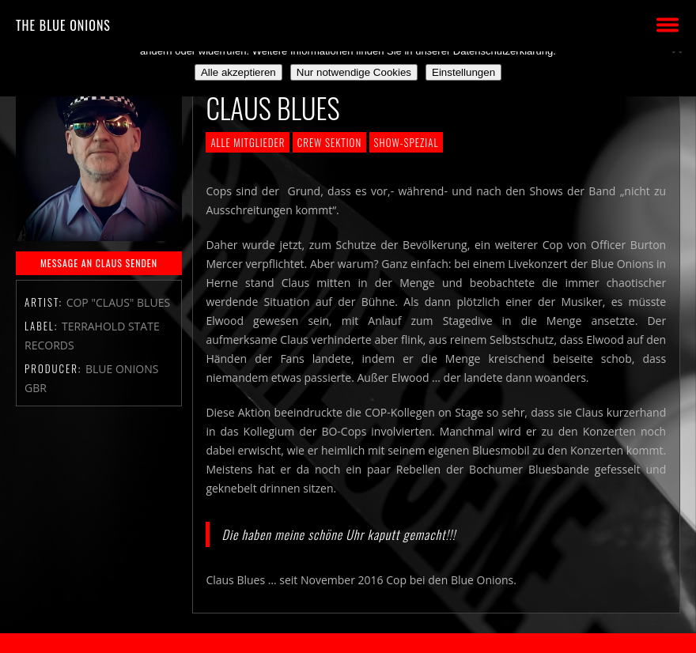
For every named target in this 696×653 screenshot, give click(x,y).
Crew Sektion (329, 142)
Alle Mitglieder (247, 142)
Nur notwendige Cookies (354, 72)
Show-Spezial (406, 142)
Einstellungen (463, 72)
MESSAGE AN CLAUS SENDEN (98, 263)
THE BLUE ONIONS (63, 25)
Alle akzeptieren (238, 72)
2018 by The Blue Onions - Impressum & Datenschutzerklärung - (348, 643)
